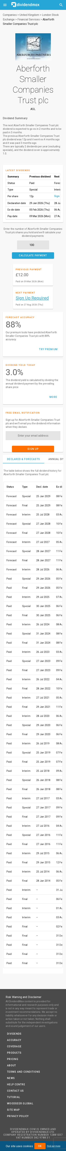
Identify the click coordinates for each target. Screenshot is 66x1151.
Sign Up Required (32, 298)
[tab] (23, 459)
